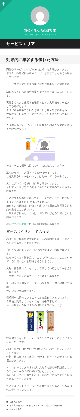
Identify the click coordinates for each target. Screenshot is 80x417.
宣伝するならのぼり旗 (40, 30)
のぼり (19, 405)
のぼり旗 (27, 405)
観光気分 (58, 405)
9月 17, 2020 (16, 402)
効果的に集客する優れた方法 (32, 59)
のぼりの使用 (21, 224)
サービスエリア (38, 405)
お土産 (12, 405)
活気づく (49, 405)
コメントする (15, 409)
